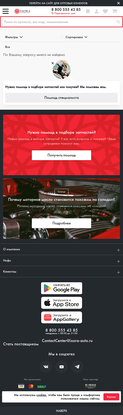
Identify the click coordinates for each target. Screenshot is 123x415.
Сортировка (76, 37)
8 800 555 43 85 (66, 9)
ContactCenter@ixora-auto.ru (67, 340)
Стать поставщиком (21, 344)
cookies (41, 395)
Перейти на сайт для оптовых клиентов (58, 3)
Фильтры (13, 37)
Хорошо (111, 397)
